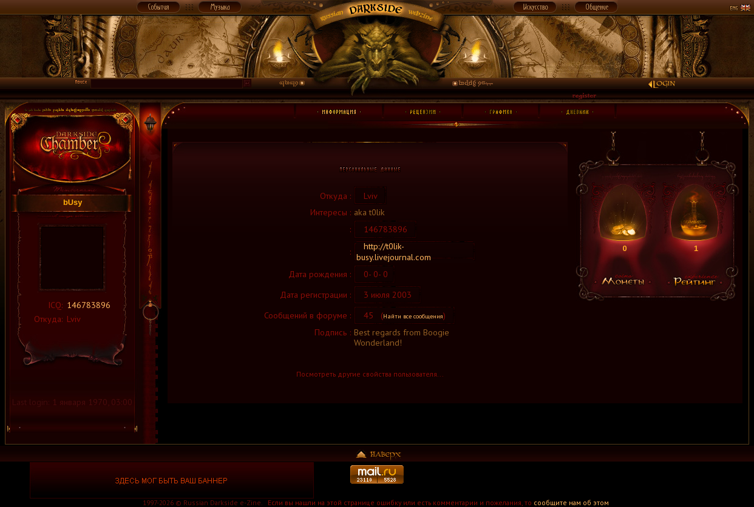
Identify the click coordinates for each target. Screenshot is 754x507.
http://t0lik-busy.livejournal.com (393, 251)
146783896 (88, 305)
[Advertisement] (582, 480)
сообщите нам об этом (571, 502)
